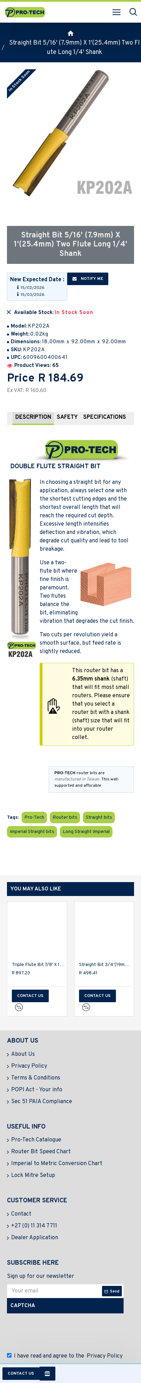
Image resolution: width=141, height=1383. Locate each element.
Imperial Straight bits (32, 832)
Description (33, 417)
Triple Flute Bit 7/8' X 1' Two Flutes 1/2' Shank (38, 965)
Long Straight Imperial (86, 832)
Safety (67, 417)
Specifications (104, 417)
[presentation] (61, 1331)
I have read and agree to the (65, 1356)
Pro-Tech (34, 817)
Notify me (87, 279)
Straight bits (99, 817)
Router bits (65, 817)
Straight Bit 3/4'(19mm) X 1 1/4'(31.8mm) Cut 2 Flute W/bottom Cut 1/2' (105, 965)
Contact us (21, 1373)
